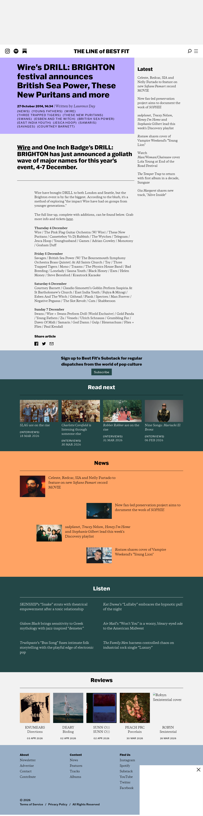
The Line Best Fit (101, 51)
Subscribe (101, 372)
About (24, 755)
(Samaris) (87, 122)
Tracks (75, 771)
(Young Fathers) (47, 111)
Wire (23, 147)
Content (76, 755)
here (69, 219)
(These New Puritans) (83, 115)
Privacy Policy (57, 804)
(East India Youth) (34, 122)
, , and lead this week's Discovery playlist (156, 121)
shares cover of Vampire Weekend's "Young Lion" (158, 140)
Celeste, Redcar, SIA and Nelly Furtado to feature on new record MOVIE (157, 84)
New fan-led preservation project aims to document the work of (159, 103)
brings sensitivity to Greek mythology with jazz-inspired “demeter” (52, 626)
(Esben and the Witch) (54, 119)
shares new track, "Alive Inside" (156, 193)
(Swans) (24, 119)
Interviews (29, 432)
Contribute (28, 777)
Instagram (127, 760)
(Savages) (26, 126)
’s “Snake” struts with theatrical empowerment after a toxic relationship (54, 607)
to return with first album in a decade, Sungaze (158, 178)
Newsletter (28, 760)
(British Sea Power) (96, 119)
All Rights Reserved (86, 804)
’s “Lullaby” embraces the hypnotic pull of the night (143, 607)
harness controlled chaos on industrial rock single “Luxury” (138, 645)
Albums (75, 777)
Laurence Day (84, 106)
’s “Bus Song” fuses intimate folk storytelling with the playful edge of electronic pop (57, 648)
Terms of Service (31, 804)
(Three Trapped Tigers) (39, 115)
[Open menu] (196, 51)
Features (76, 766)
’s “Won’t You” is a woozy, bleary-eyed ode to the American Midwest (143, 626)
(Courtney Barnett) (56, 126)
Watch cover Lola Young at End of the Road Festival (159, 159)
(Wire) (70, 111)
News (23, 111)
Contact (26, 771)
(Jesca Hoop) (65, 122)
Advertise (27, 766)
